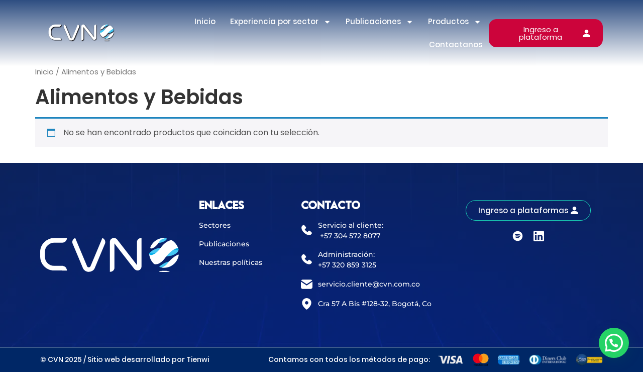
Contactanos (455, 44)
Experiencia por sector (280, 22)
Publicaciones (379, 22)
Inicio (205, 21)
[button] (614, 343)
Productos (454, 22)
